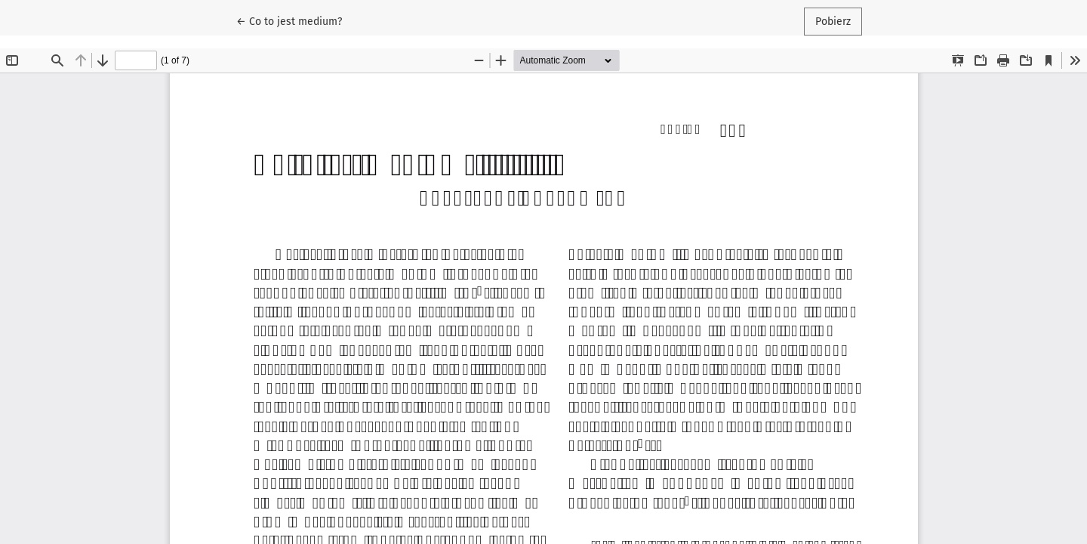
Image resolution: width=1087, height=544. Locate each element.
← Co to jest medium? (294, 20)
